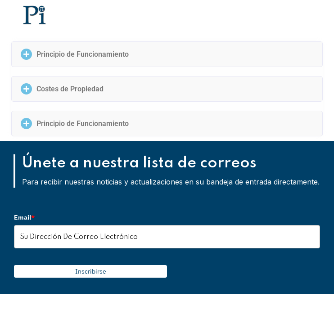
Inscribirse (90, 271)
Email (24, 217)
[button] (167, 54)
